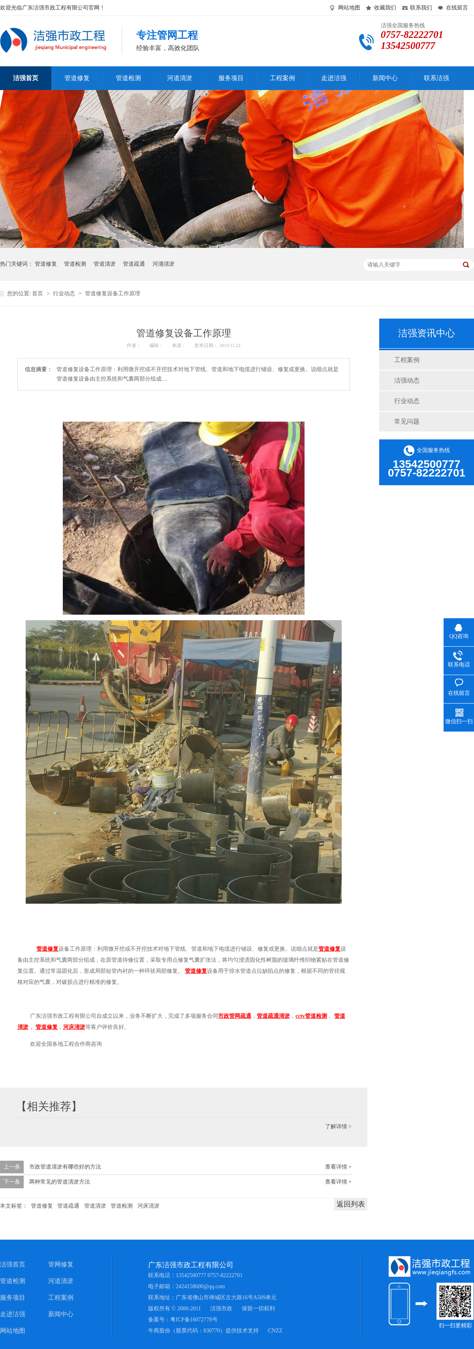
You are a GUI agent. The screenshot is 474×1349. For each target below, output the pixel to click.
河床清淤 (148, 1206)
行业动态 (65, 293)
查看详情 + (338, 1167)
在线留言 (457, 8)
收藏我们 (385, 8)
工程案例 (406, 359)
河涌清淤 (163, 264)
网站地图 (349, 8)
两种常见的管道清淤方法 (59, 1182)
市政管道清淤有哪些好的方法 (65, 1167)
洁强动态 (406, 380)
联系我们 (421, 8)
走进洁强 (12, 1314)
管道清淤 (105, 264)
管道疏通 (134, 264)
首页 (38, 293)
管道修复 (46, 264)
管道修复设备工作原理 (112, 293)
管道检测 (75, 264)
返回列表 (351, 1204)
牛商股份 (159, 1331)
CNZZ (275, 1331)
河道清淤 (60, 1281)
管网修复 (60, 1264)
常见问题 (406, 421)
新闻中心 (60, 1314)
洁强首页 (12, 1264)
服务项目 (12, 1297)
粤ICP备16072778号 (194, 1320)
